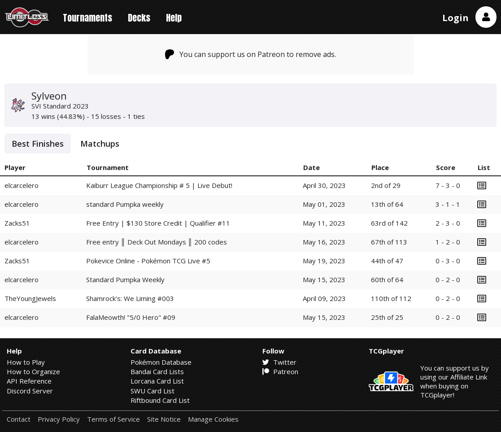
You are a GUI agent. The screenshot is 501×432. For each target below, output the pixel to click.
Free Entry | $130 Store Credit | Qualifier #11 (158, 222)
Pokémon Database (161, 362)
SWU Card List (152, 390)
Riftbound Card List (160, 400)
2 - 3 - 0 (448, 222)
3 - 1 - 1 (448, 204)
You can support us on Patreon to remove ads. (250, 54)
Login (455, 18)
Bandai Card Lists (157, 371)
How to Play (26, 362)
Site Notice (164, 419)
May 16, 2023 (324, 241)
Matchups (99, 143)
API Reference (29, 380)
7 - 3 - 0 (448, 185)
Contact (18, 419)
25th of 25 (387, 317)
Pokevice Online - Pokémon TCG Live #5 (148, 260)
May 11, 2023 (324, 222)
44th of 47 (387, 260)
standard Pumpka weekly (125, 204)
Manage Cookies (213, 419)
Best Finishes (38, 143)
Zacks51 (17, 222)
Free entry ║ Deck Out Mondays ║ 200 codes (156, 241)
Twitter (279, 362)
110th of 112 (391, 298)
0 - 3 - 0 (448, 260)
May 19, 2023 (324, 260)
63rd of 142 (389, 222)
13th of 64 (387, 204)
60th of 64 (387, 279)
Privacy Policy (59, 419)
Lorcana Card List (157, 380)
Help (174, 18)
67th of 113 (389, 241)
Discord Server (30, 390)
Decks (139, 18)
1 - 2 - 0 (448, 241)
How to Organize (33, 371)
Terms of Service (113, 419)
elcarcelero (21, 185)
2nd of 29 (386, 185)
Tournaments (87, 18)
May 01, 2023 (324, 204)
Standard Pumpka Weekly (125, 279)
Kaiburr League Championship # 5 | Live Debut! (159, 185)
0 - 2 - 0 (448, 279)
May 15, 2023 (324, 279)
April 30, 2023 (324, 185)
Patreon (280, 371)
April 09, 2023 (324, 298)
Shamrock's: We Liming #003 (130, 298)
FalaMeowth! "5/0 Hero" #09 (130, 317)
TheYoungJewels (30, 298)
